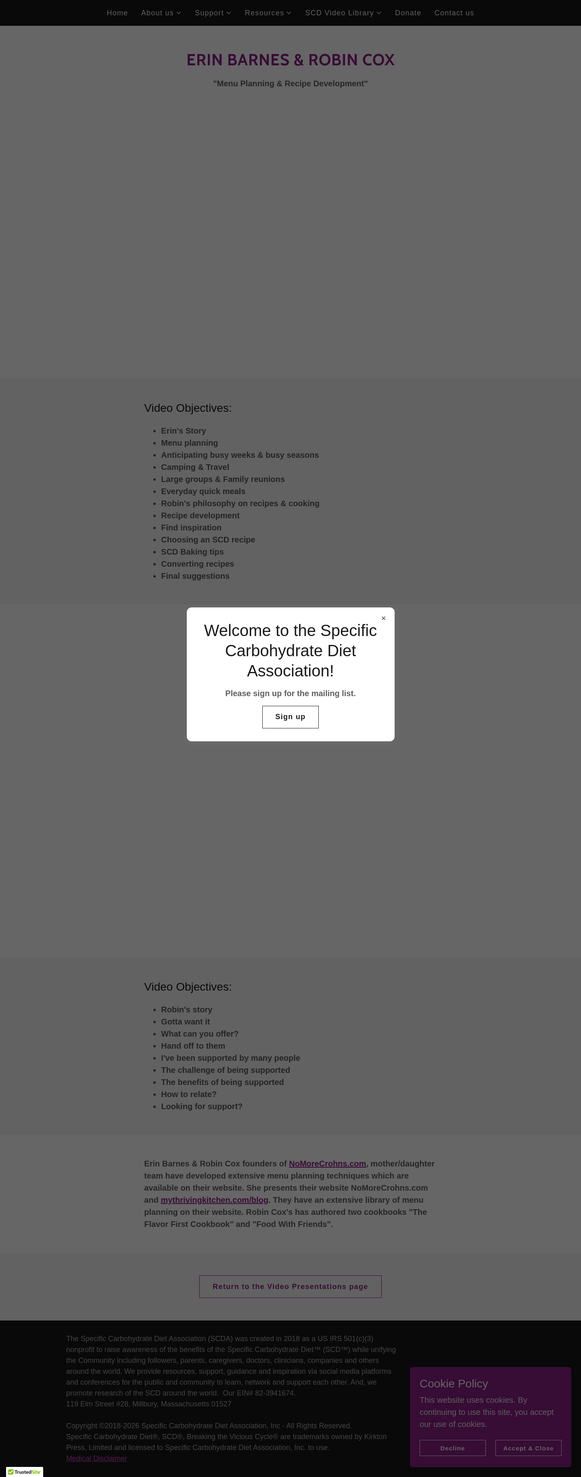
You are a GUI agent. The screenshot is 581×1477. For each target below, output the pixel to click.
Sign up (291, 717)
